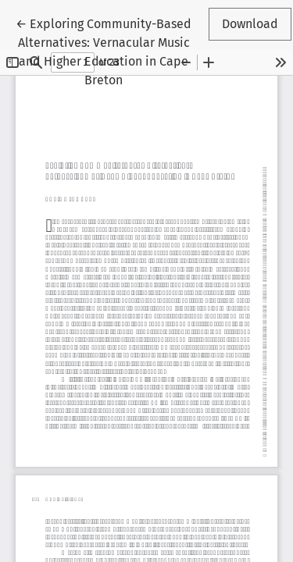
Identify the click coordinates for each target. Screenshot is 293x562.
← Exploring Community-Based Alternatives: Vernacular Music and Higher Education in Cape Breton (103, 50)
